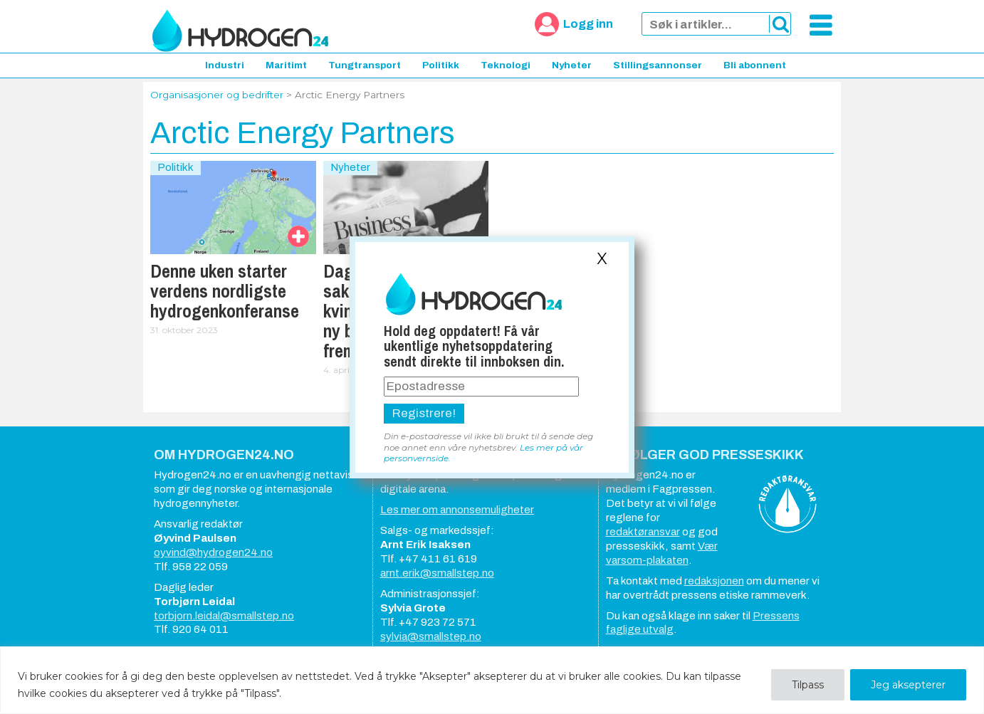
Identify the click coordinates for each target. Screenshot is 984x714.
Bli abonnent (754, 65)
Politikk (440, 65)
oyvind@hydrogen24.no (213, 552)
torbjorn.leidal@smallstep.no (224, 615)
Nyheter (572, 65)
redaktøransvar (643, 531)
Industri (224, 65)
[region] (492, 680)
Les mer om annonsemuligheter (457, 509)
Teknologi (505, 65)
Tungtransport (364, 65)
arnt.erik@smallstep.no (437, 573)
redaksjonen (714, 581)
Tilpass (808, 684)
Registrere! (424, 413)
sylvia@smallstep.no (430, 636)
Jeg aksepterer (908, 684)
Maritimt (286, 65)
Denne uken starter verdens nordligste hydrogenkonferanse (224, 291)
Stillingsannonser (657, 65)
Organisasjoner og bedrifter (216, 94)
